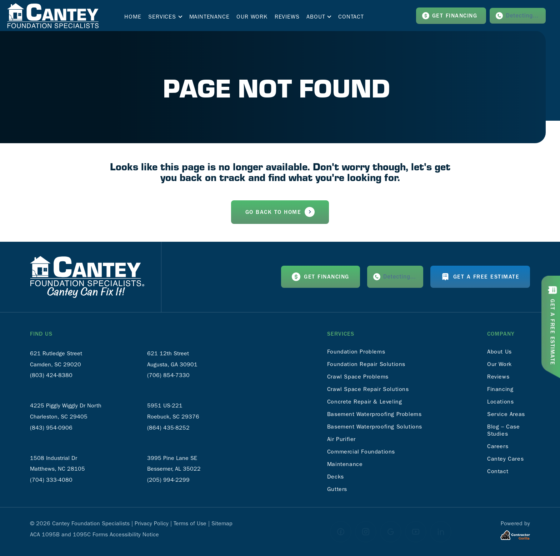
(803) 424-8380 (51, 375)
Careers (497, 446)
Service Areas (506, 414)
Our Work (499, 364)
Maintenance (345, 464)
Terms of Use (190, 523)
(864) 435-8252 (168, 427)
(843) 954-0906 (51, 427)
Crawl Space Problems (358, 376)
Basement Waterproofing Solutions (374, 426)
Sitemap (221, 523)
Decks (335, 476)
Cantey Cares (505, 458)
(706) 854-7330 (168, 375)
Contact (497, 471)
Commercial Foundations (361, 451)
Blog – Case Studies (503, 430)
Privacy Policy (152, 523)
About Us (499, 351)
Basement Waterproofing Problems (374, 414)
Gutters (337, 489)
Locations (500, 401)
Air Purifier (341, 439)
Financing (500, 389)
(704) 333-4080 (51, 479)
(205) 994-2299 (168, 479)
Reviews (498, 376)
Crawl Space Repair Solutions (368, 389)
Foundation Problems (356, 351)
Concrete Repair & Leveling (364, 401)
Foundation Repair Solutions (366, 364)
